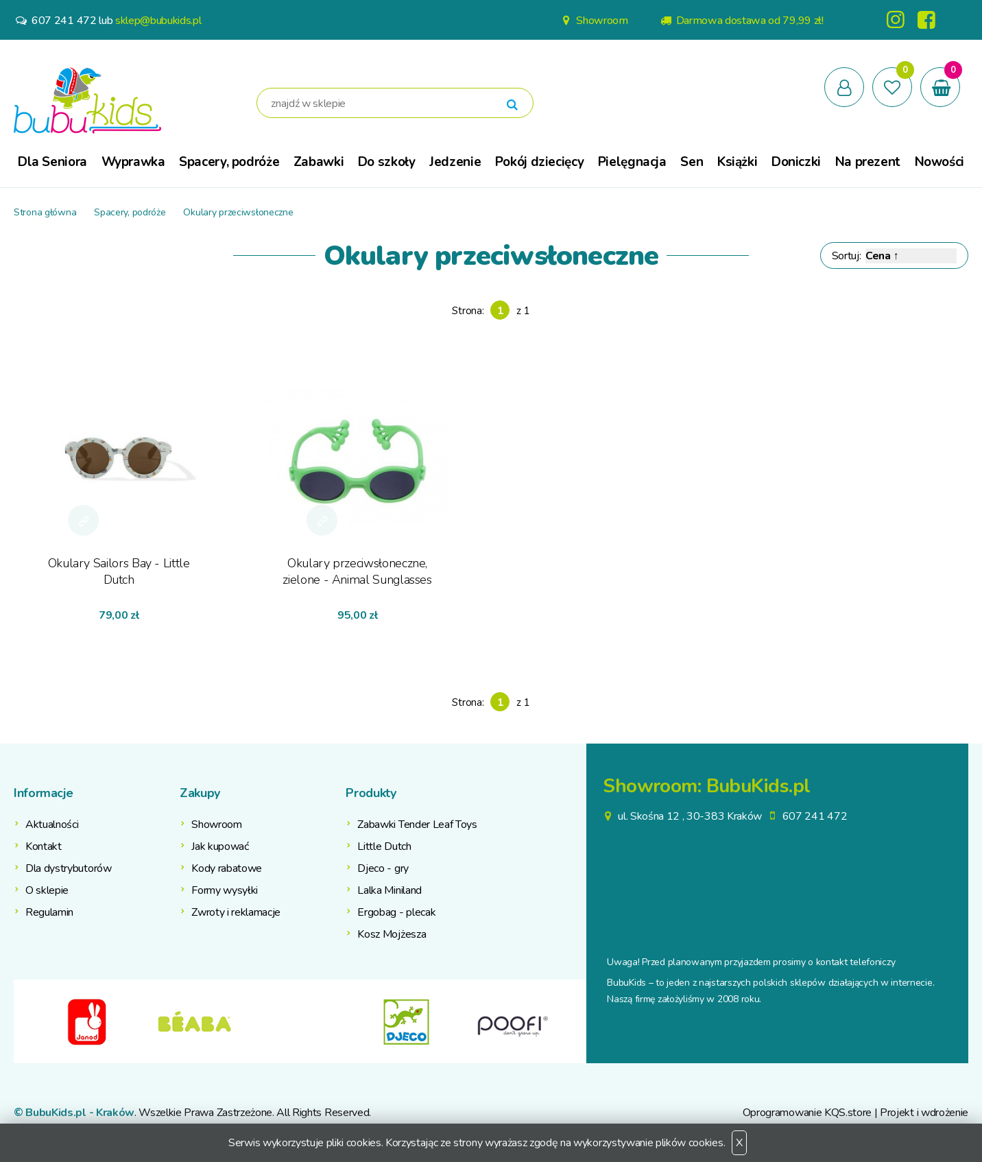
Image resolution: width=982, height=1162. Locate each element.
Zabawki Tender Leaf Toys (417, 824)
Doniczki (796, 162)
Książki (737, 162)
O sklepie (47, 890)
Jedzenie (455, 162)
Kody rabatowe (226, 868)
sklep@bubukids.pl (158, 20)
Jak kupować (219, 846)
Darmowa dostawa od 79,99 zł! (741, 20)
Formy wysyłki (224, 890)
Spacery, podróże (229, 162)
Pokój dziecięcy (539, 162)
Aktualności (51, 824)
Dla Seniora (52, 162)
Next (576, 1021)
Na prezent (867, 162)
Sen (691, 162)
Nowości (939, 162)
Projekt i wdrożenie (924, 1112)
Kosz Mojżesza (391, 934)
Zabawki (319, 162)
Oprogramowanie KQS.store (807, 1112)
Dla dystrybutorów (68, 868)
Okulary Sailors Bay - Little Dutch (119, 571)
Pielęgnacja (632, 162)
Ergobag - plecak (396, 912)
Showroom (593, 20)
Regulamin (49, 912)
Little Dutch (384, 846)
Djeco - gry (382, 868)
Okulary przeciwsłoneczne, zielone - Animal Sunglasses (357, 571)
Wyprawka (133, 162)
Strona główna (45, 212)
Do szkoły (387, 162)
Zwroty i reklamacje (235, 912)
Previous (24, 1021)
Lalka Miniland (389, 890)
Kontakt (43, 846)
